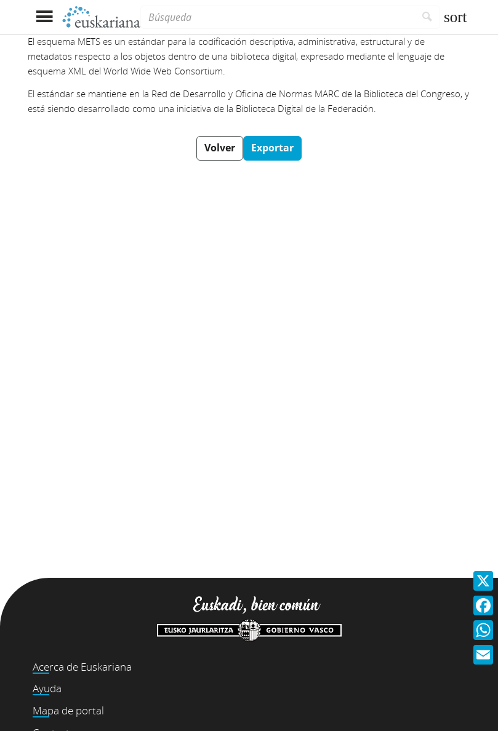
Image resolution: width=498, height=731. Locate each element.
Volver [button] (219, 147)
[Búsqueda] (277, 17)
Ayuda (47, 688)
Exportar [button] (272, 147)
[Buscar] (427, 17)
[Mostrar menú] (45, 17)
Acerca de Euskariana (82, 667)
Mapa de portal (68, 710)
